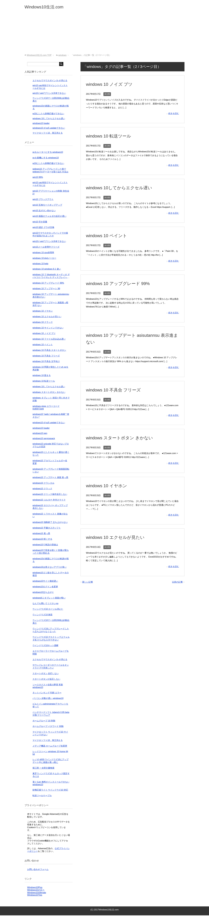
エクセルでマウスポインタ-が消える (50, 81)
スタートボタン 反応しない (46, 674)
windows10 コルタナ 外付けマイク (49, 500)
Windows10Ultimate (36, 893)
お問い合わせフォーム (38, 870)
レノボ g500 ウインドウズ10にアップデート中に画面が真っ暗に (51, 761)
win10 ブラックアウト (43, 200)
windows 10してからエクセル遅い (121, 188)
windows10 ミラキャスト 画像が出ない (50, 515)
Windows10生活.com (47, 7)
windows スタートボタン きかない (121, 438)
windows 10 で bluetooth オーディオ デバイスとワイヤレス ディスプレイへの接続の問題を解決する (51, 277)
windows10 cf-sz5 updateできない (49, 129)
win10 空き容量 (40, 222)
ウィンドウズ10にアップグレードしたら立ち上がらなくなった (51, 630)
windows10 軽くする (42, 540)
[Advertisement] (104, 34)
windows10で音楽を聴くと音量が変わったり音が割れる (51, 552)
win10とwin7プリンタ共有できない (49, 94)
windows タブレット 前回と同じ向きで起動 (51, 399)
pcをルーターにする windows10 (48, 153)
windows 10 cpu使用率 (43, 253)
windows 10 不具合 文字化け (46, 362)
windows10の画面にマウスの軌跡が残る (51, 560)
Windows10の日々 (36, 890)
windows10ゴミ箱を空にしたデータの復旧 (51, 574)
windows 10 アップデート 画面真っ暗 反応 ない (50, 304)
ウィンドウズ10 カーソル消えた (48, 610)
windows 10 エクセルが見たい (117, 537)
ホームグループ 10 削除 (44, 721)
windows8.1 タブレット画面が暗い (49, 598)
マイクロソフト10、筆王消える (48, 133)
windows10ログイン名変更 (45, 587)
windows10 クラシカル (43, 484)
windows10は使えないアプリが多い (50, 568)
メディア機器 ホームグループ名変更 (50, 746)
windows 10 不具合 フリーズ (115, 390)
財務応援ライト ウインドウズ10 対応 (50, 790)
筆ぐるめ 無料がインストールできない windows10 (51, 783)
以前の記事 (177, 583)
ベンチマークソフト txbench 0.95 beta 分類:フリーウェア (51, 714)
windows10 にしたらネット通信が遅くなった (51, 454)
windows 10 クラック (43, 323)
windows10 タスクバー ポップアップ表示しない (50, 507)
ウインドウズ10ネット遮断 (45, 646)
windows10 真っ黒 (41, 534)
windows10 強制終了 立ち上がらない (50, 523)
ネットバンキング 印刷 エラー (47, 693)
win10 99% (38, 178)
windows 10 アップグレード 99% (120, 284)
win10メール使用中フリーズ (46, 247)
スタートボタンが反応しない (46, 680)
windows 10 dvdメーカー (44, 259)
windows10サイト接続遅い (45, 582)
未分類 (107, 95)
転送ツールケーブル (42, 796)
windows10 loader (41, 124)
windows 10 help (40, 264)
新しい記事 (87, 583)
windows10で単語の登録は (45, 545)
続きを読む (173, 114)
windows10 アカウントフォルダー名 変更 (50, 462)
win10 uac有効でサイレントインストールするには (50, 184)
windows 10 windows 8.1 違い (47, 269)
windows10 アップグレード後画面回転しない (51, 471)
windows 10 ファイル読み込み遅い (49, 339)
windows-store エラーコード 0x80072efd (46, 408)
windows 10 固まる (42, 376)
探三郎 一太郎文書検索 (43, 768)
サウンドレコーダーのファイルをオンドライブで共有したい (51, 667)
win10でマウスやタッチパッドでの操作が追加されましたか (50, 235)
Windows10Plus (34, 888)
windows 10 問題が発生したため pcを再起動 (50, 369)
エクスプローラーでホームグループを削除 (51, 653)
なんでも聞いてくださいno (45, 604)
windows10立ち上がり (43, 593)
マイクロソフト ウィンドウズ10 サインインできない (50, 733)
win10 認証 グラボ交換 (43, 228)
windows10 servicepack (44, 439)
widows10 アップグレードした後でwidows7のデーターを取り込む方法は (50, 171)
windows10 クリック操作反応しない (50, 495)
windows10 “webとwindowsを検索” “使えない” (51, 416)
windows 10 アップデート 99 (46, 289)
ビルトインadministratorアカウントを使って (50, 705)
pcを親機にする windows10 (46, 158)
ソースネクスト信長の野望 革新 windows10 (48, 686)
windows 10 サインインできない (48, 328)
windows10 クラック (42, 489)
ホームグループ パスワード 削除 (48, 727)
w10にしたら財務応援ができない (48, 114)
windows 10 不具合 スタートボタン (49, 351)
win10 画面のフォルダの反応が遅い (49, 217)
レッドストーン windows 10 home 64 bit (50, 753)
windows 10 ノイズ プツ (111, 84)
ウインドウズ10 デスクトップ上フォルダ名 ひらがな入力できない (51, 639)
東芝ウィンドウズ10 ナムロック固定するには (51, 775)
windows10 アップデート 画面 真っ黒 (50, 478)
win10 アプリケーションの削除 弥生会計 (51, 193)
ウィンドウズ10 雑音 (43, 615)
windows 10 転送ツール (110, 136)
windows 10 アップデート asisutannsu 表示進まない (51, 296)
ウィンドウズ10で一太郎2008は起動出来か (51, 622)
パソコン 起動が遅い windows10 (48, 699)
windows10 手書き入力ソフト (47, 528)
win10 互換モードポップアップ (47, 205)
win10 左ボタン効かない (44, 211)
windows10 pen (40, 434)
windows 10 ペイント (108, 236)
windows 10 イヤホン (108, 486)
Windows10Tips (34, 896)
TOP (39, 56)
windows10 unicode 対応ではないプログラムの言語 (51, 445)
